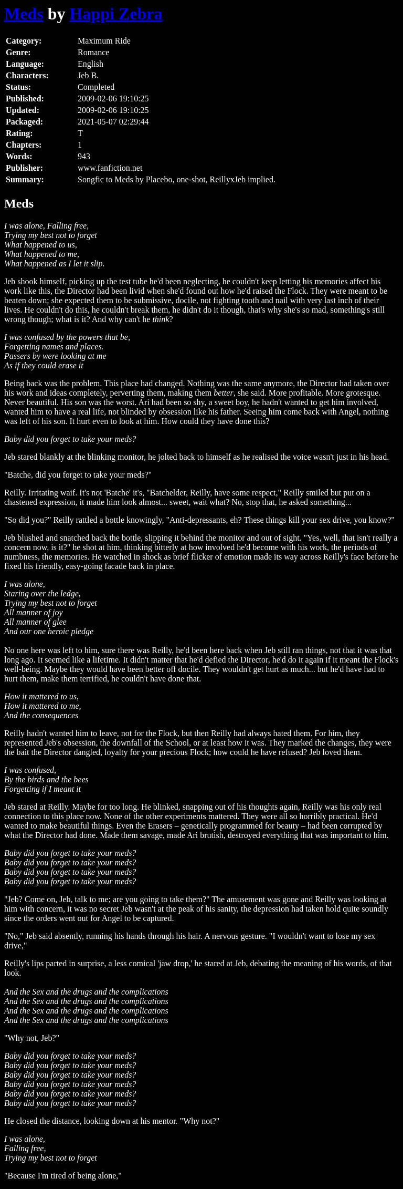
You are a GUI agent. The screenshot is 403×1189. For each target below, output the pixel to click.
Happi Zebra (115, 13)
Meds (24, 13)
